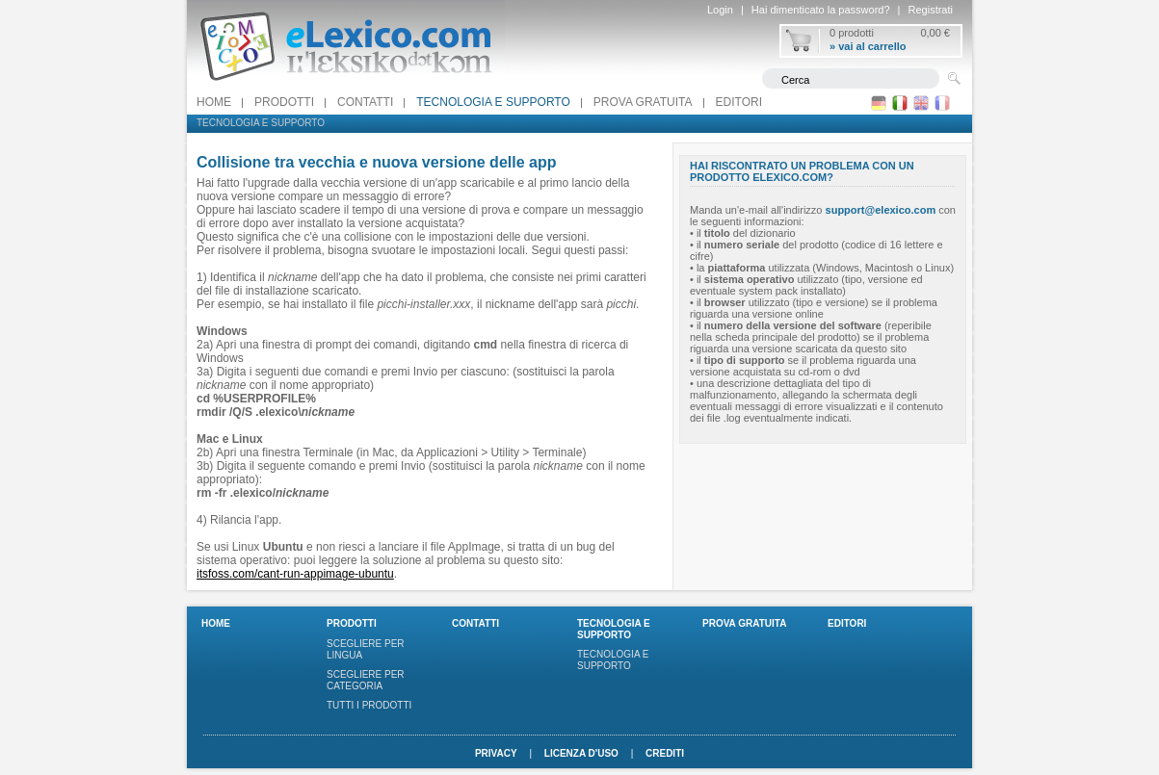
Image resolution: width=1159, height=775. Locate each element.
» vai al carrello (868, 46)
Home (214, 102)
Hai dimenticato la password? (820, 9)
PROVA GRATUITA (643, 102)
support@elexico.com (881, 210)
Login (720, 9)
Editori (739, 102)
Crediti (664, 753)
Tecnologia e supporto (493, 102)
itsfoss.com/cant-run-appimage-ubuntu (295, 574)
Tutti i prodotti (369, 705)
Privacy (496, 753)
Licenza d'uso (581, 753)
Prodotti (284, 102)
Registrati (931, 9)
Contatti (365, 102)
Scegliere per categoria (366, 680)
